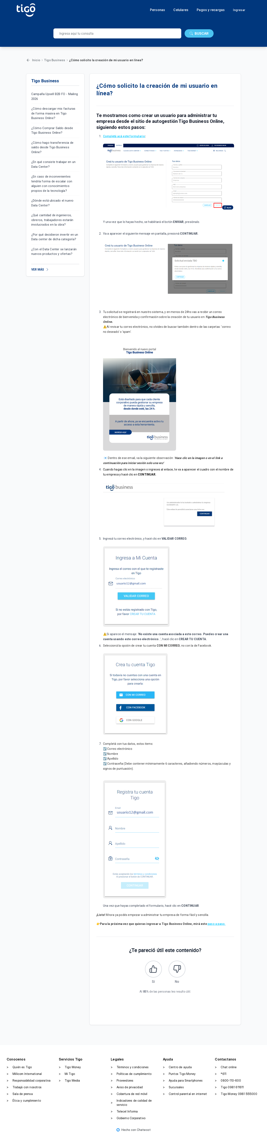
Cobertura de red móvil (129, 1096)
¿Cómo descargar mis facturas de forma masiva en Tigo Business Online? (53, 113)
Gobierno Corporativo (128, 1120)
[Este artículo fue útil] (152, 970)
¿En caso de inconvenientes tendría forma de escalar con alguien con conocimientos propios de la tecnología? (51, 184)
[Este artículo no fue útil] (178, 970)
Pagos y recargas (211, 10)
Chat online (226, 1069)
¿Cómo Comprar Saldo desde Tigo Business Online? (52, 130)
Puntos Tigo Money (179, 1076)
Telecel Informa (124, 1113)
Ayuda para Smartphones (183, 1082)
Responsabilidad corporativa (28, 1082)
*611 (220, 1076)
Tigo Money (70, 1069)
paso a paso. (216, 924)
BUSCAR (199, 33)
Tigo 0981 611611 (229, 1089)
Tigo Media (69, 1082)
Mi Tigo (67, 1076)
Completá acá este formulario (124, 136)
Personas (157, 10)
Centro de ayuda (177, 1069)
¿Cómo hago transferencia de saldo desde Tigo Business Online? (52, 147)
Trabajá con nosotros (24, 1089)
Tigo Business (54, 60)
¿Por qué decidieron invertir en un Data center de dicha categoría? (54, 237)
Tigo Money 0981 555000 (236, 1096)
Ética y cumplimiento (24, 1102)
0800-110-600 (228, 1082)
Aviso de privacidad (127, 1089)
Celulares (180, 10)
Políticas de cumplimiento (131, 1076)
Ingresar (239, 10)
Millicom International (24, 1076)
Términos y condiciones (130, 1069)
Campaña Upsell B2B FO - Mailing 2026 (54, 96)
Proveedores (122, 1082)
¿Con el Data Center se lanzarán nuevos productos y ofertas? (54, 251)
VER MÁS (40, 269)
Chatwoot (144, 1131)
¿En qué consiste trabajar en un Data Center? (53, 164)
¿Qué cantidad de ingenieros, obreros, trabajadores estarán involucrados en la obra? (52, 219)
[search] (117, 33)
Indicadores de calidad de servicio (131, 1104)
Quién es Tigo (19, 1069)
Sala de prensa (20, 1096)
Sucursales (173, 1089)
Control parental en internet (185, 1096)
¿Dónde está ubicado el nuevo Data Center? (52, 203)
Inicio (36, 60)
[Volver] (28, 60)
